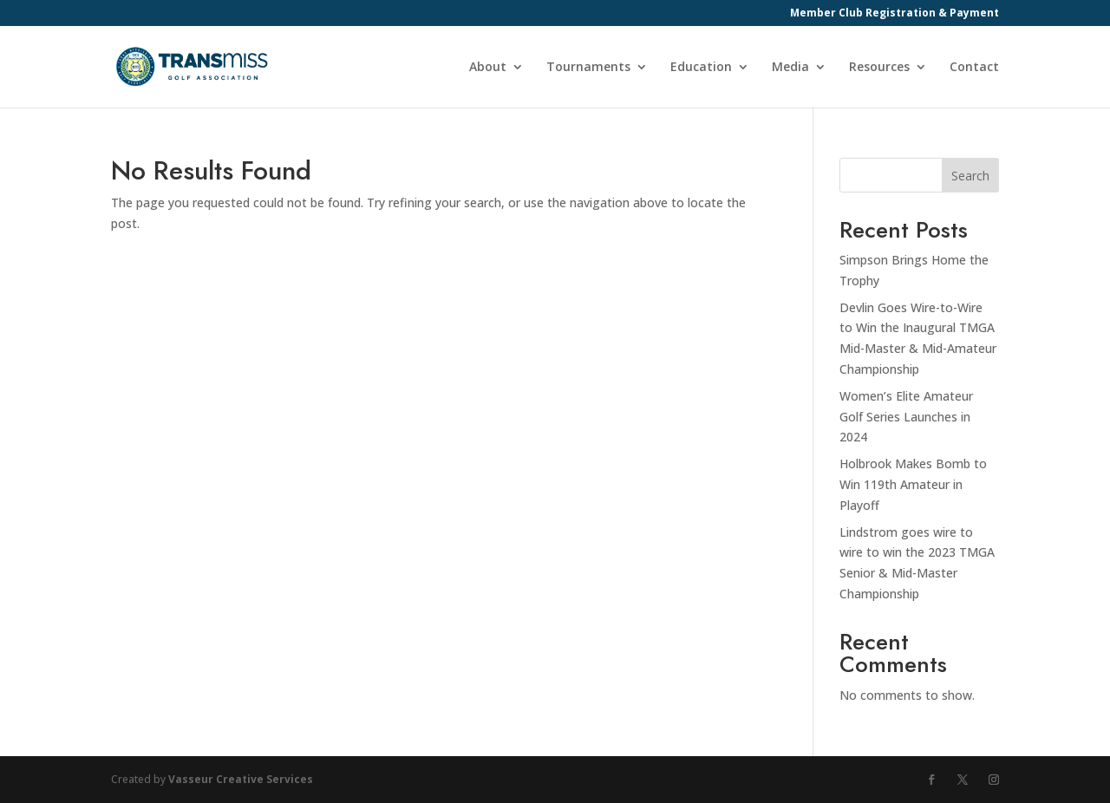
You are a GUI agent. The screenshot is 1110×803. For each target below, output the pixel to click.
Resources (879, 68)
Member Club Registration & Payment (894, 14)
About (487, 68)
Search (970, 175)
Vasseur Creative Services (240, 779)
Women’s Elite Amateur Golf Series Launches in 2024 (906, 417)
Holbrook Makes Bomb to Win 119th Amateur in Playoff (913, 484)
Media (790, 68)
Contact (974, 68)
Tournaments (588, 68)
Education (701, 68)
